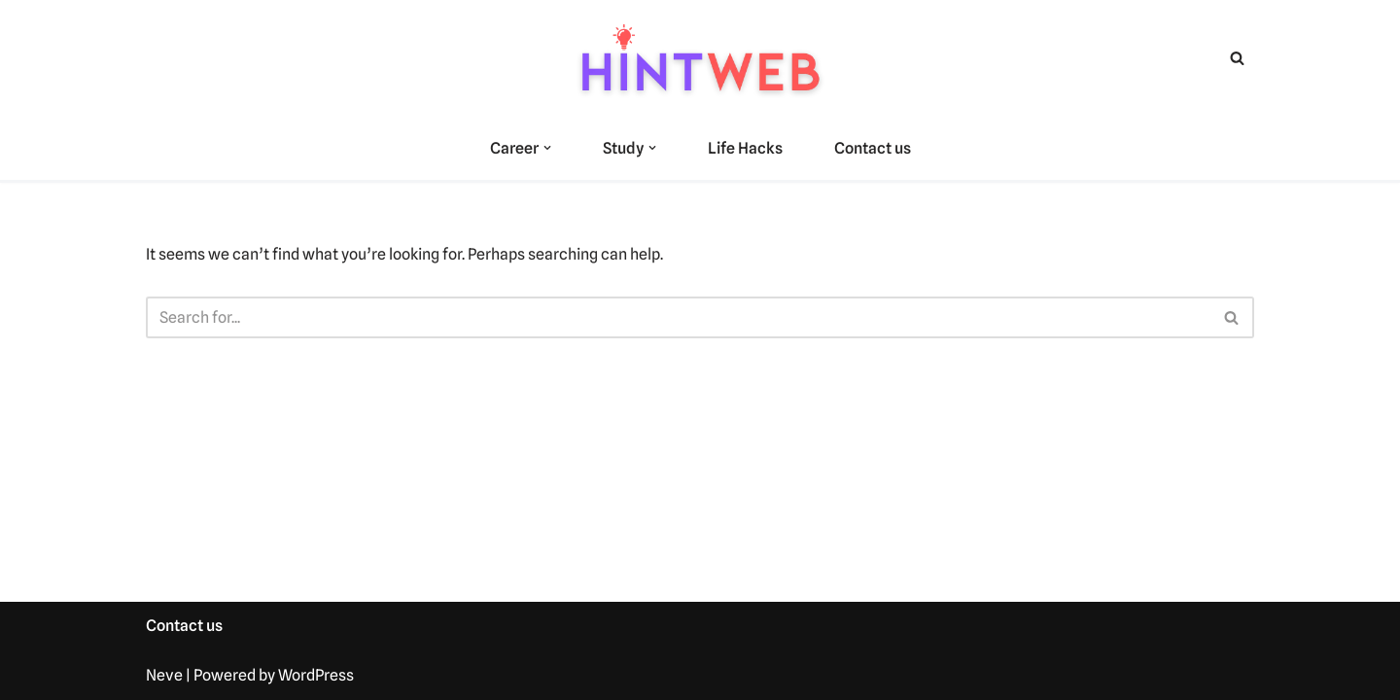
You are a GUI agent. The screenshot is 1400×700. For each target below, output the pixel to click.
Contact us (872, 148)
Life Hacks (745, 148)
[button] (547, 148)
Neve (164, 675)
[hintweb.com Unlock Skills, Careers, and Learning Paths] (700, 58)
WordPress (316, 675)
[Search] (1237, 58)
